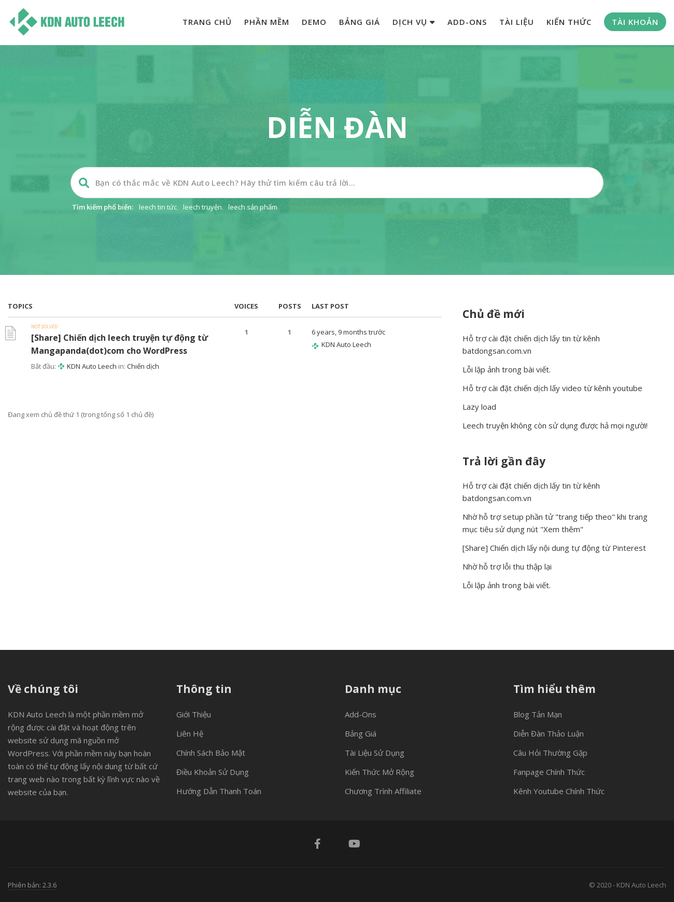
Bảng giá (359, 22)
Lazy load (479, 406)
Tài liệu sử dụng (374, 752)
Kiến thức (569, 22)
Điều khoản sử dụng (212, 772)
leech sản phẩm (252, 207)
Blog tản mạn (537, 714)
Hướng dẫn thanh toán (218, 791)
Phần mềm (266, 22)
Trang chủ (207, 22)
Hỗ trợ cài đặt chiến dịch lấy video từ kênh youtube (552, 388)
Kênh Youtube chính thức (559, 791)
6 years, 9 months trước (348, 332)
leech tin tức (158, 207)
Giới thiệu (193, 714)
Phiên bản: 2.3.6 (32, 885)
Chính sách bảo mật (210, 752)
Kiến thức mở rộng (379, 772)
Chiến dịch (143, 366)
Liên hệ (189, 733)
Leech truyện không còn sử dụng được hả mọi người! (555, 425)
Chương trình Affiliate (383, 791)
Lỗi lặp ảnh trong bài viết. (506, 369)
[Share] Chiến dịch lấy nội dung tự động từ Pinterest (554, 548)
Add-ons (467, 22)
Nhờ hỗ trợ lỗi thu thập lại (507, 566)
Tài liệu (516, 22)
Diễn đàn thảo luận (548, 733)
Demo (314, 22)
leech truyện (202, 207)
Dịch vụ (413, 22)
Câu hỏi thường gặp (550, 752)
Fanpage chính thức (549, 772)
